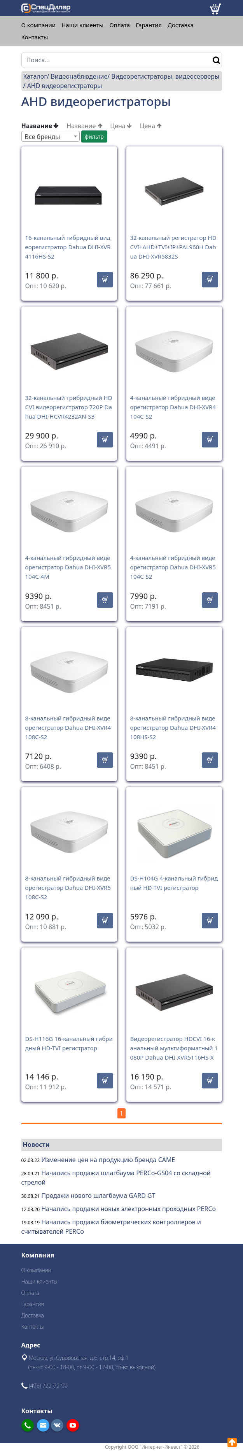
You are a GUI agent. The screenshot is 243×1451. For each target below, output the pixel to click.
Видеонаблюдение (79, 76)
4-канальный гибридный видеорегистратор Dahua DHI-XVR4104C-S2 (173, 407)
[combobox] (50, 136)
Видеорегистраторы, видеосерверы (165, 76)
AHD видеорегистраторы (64, 85)
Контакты (34, 37)
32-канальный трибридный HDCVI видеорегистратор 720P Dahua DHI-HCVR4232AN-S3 (68, 407)
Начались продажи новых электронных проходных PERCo (128, 1208)
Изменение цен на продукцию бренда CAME (108, 1159)
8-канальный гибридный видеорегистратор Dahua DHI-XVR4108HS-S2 (173, 727)
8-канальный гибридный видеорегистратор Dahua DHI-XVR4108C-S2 (68, 727)
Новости (36, 1144)
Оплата (119, 25)
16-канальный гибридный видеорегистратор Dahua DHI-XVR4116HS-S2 (68, 247)
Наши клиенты (82, 25)
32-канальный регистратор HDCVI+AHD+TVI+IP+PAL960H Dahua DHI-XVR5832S (173, 247)
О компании (38, 25)
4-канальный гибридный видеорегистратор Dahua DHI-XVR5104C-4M (68, 567)
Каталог (35, 76)
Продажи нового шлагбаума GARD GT (98, 1195)
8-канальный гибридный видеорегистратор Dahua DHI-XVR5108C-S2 (68, 887)
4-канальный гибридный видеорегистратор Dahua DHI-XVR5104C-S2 (173, 567)
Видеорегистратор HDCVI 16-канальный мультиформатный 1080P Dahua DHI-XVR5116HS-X (174, 1048)
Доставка (181, 25)
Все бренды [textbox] (42, 136)
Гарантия (149, 25)
